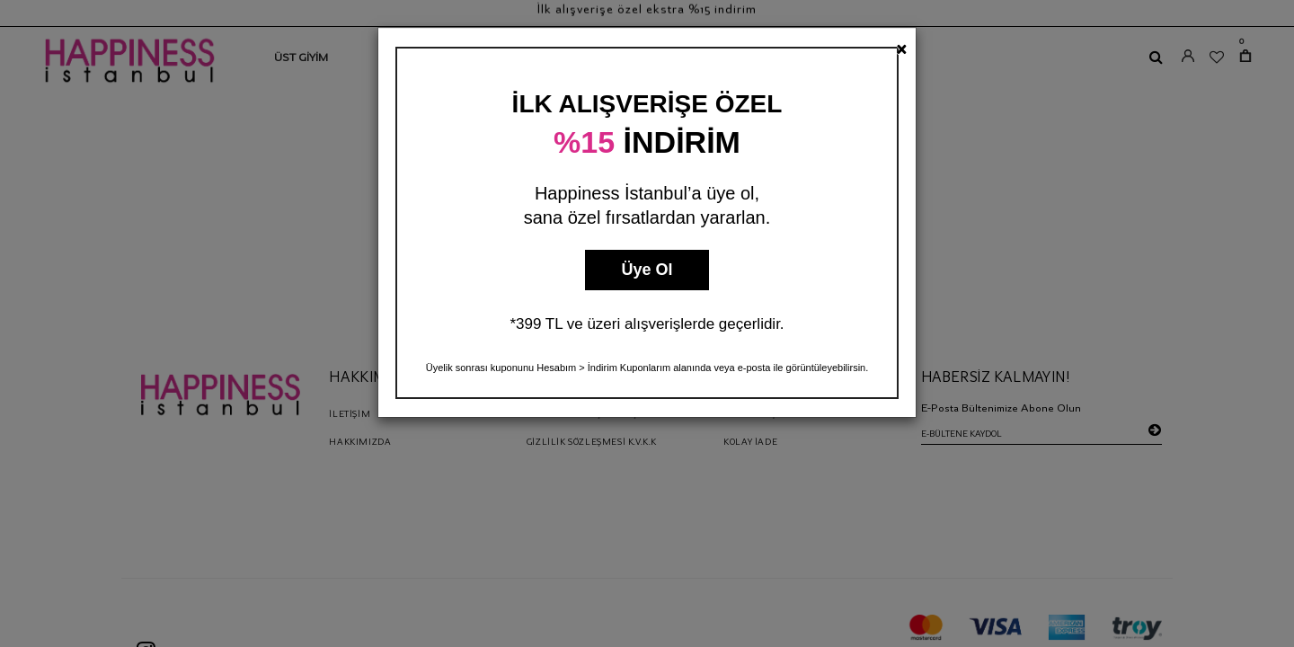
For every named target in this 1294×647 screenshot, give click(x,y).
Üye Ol (646, 270)
